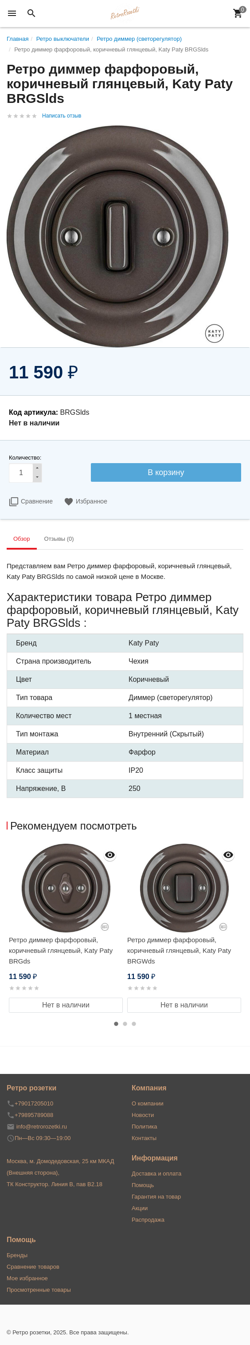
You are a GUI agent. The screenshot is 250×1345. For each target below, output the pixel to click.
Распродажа (148, 1219)
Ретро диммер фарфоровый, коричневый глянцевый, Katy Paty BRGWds (179, 950)
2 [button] (125, 1023)
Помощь (143, 1185)
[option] (66, 928)
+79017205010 (34, 1103)
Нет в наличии (66, 1005)
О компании (148, 1103)
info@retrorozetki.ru (41, 1126)
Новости (143, 1115)
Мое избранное (27, 1278)
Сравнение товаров (33, 1266)
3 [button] (133, 1023)
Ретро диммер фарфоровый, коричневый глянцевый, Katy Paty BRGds (61, 950)
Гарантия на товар (156, 1196)
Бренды (17, 1255)
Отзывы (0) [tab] (59, 538)
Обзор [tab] (21, 538)
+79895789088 (34, 1115)
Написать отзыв (61, 116)
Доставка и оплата (156, 1173)
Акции (140, 1208)
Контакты (144, 1138)
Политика (144, 1126)
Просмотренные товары (39, 1289)
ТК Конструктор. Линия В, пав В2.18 (54, 1184)
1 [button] (116, 1023)
